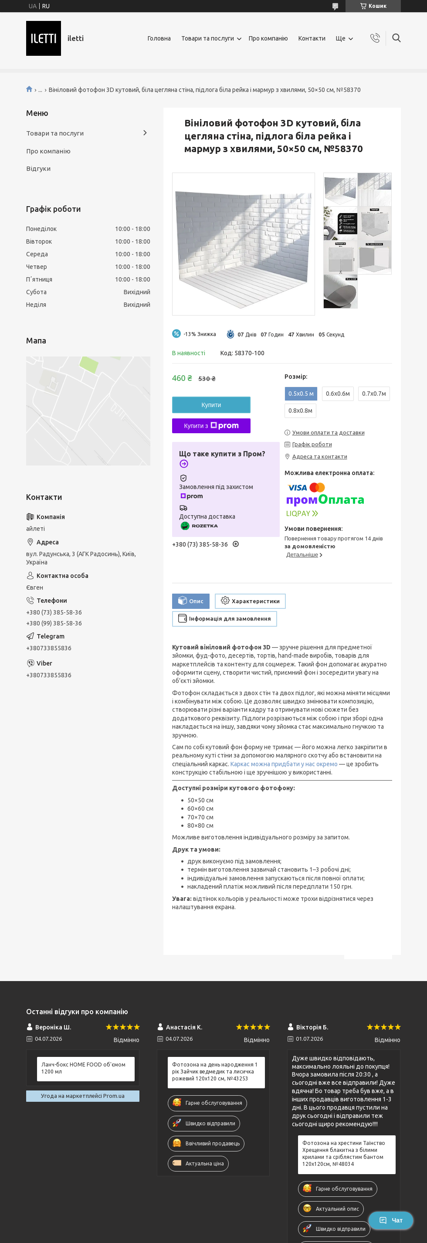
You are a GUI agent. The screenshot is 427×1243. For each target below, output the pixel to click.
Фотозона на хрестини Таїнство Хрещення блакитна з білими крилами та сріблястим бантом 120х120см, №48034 (343, 1153)
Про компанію (268, 38)
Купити (211, 404)
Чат (391, 1220)
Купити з (211, 426)
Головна (159, 38)
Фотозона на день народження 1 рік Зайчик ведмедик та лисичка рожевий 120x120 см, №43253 (215, 1071)
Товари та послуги (207, 38)
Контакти (311, 38)
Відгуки (38, 168)
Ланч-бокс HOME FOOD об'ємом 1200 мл (83, 1068)
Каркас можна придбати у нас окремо (284, 764)
